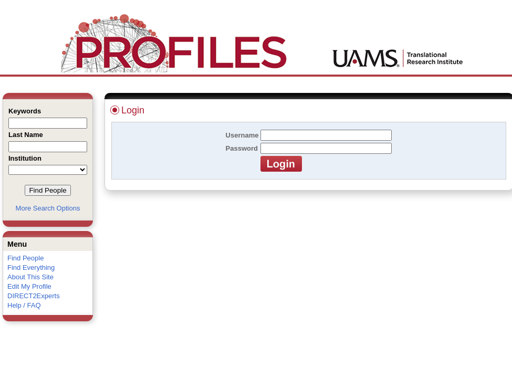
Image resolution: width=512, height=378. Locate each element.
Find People (25, 258)
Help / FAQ (24, 305)
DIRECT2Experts (33, 296)
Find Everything (31, 267)
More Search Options (48, 208)
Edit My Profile (29, 286)
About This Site (30, 277)
